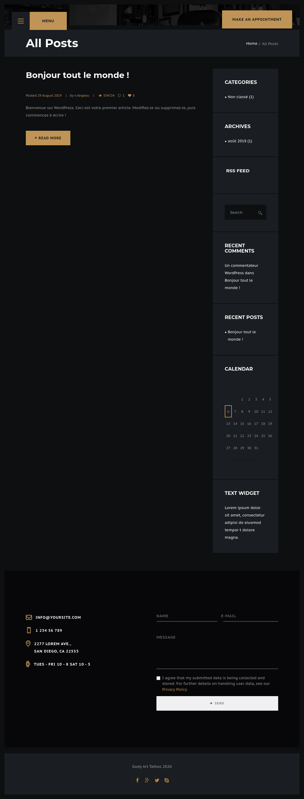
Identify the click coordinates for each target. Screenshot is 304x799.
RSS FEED (238, 170)
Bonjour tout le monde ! (81, 74)
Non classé (238, 96)
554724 (110, 95)
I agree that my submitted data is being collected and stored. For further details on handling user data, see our (216, 685)
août (237, 140)
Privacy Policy (175, 690)
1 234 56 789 (49, 630)
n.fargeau (82, 95)
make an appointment (254, 20)
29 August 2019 (50, 95)
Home (251, 43)
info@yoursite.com (59, 617)
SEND (220, 705)
